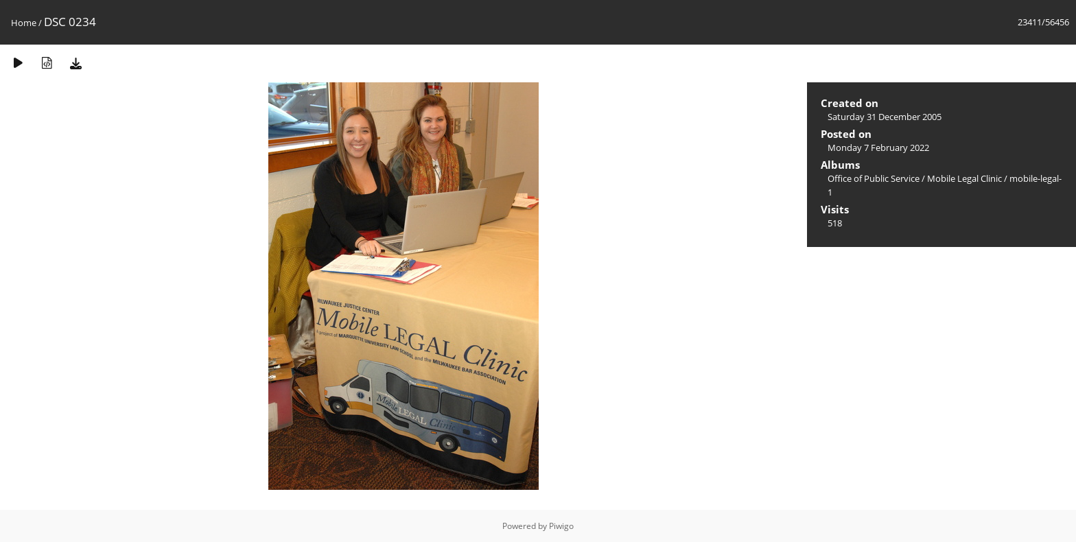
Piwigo (561, 526)
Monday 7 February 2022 (878, 147)
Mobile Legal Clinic (964, 178)
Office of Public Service (874, 178)
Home (23, 22)
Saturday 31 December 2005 (884, 116)
